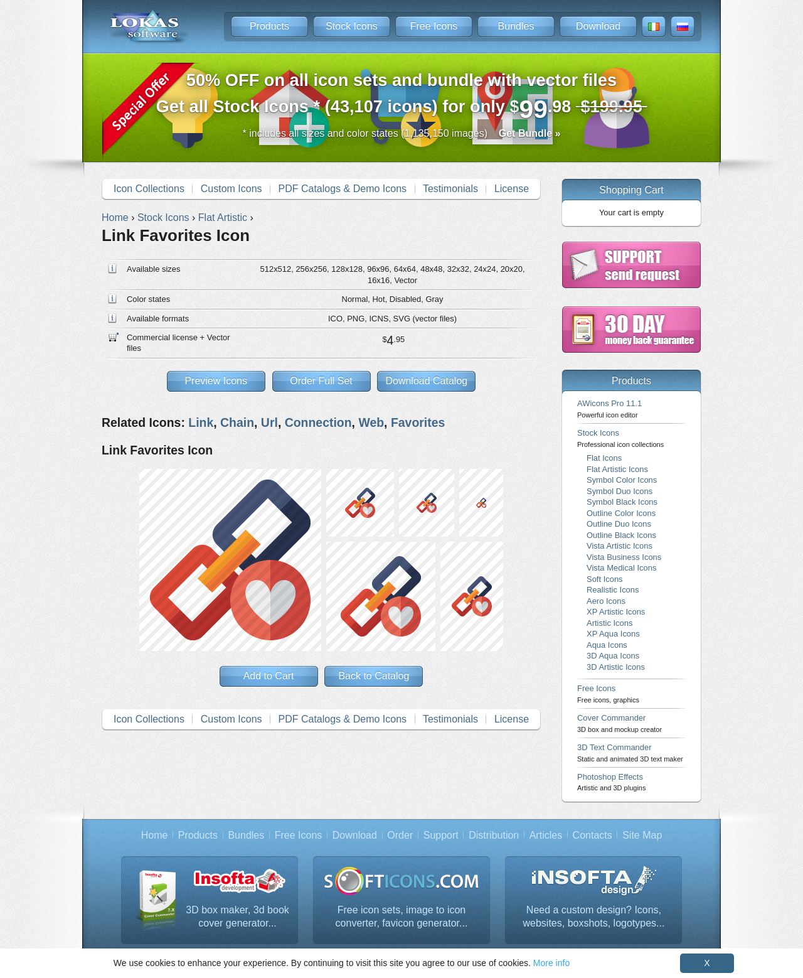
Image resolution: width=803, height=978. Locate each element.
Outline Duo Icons (619, 524)
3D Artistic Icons (616, 667)
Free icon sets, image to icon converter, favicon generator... (402, 917)
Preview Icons (215, 380)
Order (400, 835)
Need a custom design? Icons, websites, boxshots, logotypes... (594, 917)
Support (441, 835)
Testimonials (450, 188)
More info (551, 963)
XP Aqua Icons (613, 633)
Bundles (516, 26)
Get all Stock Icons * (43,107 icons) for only (401, 97)
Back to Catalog (373, 675)
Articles (545, 835)
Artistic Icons (609, 623)
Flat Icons (604, 458)
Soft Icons (605, 579)
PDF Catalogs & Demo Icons (343, 188)
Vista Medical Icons (621, 567)
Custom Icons (231, 188)
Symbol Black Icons (622, 502)
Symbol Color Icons (622, 480)
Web (371, 422)
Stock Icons (352, 26)
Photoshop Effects (611, 782)
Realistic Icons (613, 589)
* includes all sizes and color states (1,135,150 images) (402, 133)
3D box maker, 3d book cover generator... (237, 917)
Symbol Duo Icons (619, 491)
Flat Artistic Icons (617, 469)
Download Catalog (426, 380)
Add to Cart (268, 675)
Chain (237, 422)
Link (200, 422)
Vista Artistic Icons (619, 546)
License (511, 188)
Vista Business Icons (624, 557)
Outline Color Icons (621, 513)
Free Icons (434, 26)
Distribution (494, 835)
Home (154, 835)
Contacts (592, 835)
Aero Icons (606, 601)
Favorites (418, 422)
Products (269, 26)
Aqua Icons (607, 645)
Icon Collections (149, 188)
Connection (318, 422)
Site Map (642, 835)
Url (269, 422)
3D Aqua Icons (613, 655)
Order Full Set (321, 380)
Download (598, 26)
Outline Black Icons (621, 535)
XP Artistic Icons (616, 611)
